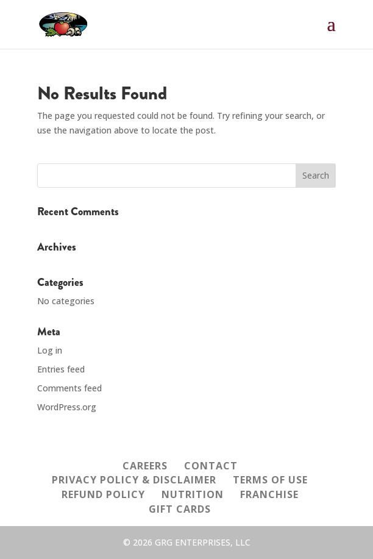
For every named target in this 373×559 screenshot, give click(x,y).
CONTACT (211, 465)
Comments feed (69, 388)
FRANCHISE (269, 494)
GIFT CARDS (180, 509)
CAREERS (145, 465)
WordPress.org (66, 407)
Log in (49, 350)
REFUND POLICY (103, 494)
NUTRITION (193, 494)
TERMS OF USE (270, 479)
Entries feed (61, 369)
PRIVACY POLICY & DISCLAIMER (134, 479)
